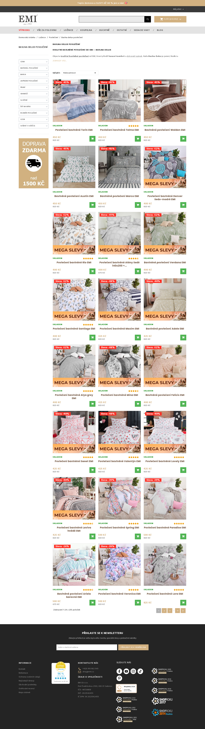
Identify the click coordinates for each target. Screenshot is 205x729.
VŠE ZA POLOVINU (47, 30)
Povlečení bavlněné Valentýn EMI (119, 461)
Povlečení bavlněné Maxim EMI (119, 328)
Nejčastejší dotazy (26, 681)
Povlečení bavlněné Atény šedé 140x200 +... (119, 264)
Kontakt (22, 669)
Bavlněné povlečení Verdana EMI (165, 262)
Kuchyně (104, 30)
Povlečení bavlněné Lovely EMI (164, 461)
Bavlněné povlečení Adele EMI (165, 328)
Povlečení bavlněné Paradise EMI (165, 527)
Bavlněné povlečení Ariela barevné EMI (74, 595)
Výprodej (24, 30)
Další (183, 610)
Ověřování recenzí (27, 688)
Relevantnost (80, 73)
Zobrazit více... (60, 60)
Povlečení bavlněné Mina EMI (119, 395)
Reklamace (23, 673)
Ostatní (122, 30)
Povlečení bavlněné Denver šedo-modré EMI (165, 197)
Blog (160, 30)
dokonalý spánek (134, 56)
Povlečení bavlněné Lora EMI (165, 593)
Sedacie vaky (142, 30)
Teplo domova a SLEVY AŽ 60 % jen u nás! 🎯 (102, 3)
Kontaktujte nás (88, 663)
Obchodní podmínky (28, 684)
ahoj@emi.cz (88, 671)
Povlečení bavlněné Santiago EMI (74, 328)
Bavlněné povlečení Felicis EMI (164, 395)
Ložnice (68, 30)
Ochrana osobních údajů (29, 677)
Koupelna (86, 30)
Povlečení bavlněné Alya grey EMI (74, 396)
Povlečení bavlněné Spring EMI (119, 527)
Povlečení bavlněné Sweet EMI (74, 461)
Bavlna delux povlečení (33, 47)
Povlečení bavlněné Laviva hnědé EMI (74, 529)
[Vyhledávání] (111, 19)
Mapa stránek (24, 692)
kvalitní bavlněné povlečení (75, 56)
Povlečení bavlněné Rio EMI (74, 262)
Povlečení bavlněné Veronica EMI (119, 593)
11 (177, 610)
